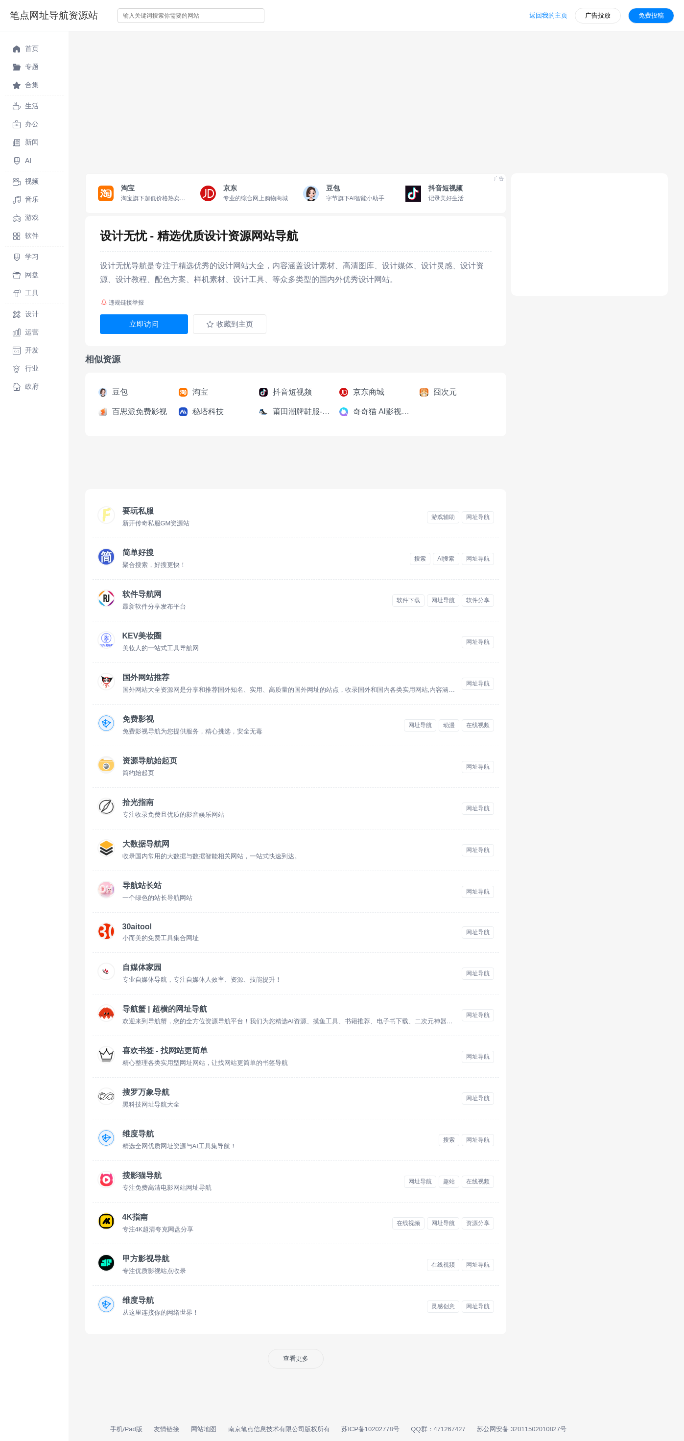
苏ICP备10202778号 (370, 1429)
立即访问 (144, 324)
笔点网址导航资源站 (54, 15)
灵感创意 (443, 1306)
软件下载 (408, 600)
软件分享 (478, 600)
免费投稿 (651, 15)
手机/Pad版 (126, 1429)
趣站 (449, 1181)
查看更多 (295, 1358)
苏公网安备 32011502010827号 (521, 1429)
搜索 (420, 558)
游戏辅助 (443, 517)
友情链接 (166, 1429)
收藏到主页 (229, 324)
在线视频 (478, 725)
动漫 (449, 725)
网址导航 (478, 517)
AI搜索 (445, 558)
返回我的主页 (548, 15)
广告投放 (598, 15)
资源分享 (478, 1223)
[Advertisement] (362, 99)
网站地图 (203, 1429)
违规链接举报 (122, 302)
